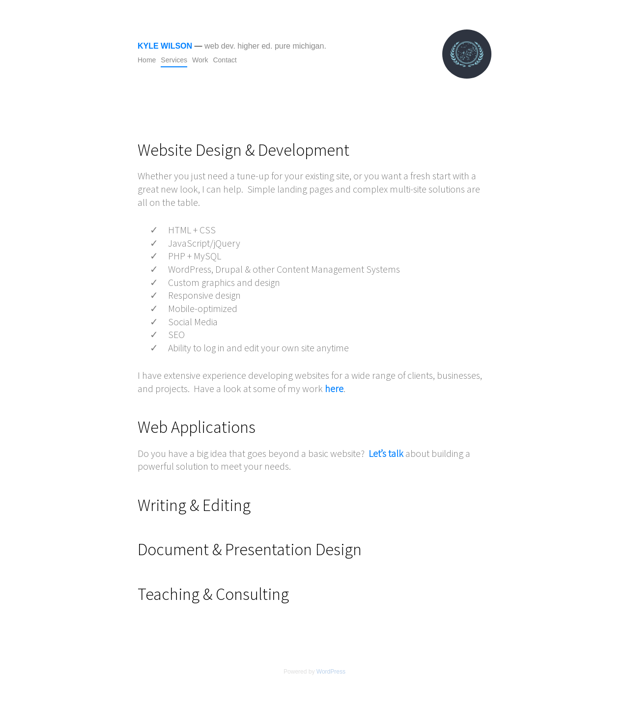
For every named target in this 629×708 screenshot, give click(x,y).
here (334, 388)
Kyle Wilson (165, 46)
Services (174, 60)
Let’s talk (386, 453)
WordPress (330, 671)
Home (147, 60)
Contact (224, 60)
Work (200, 60)
